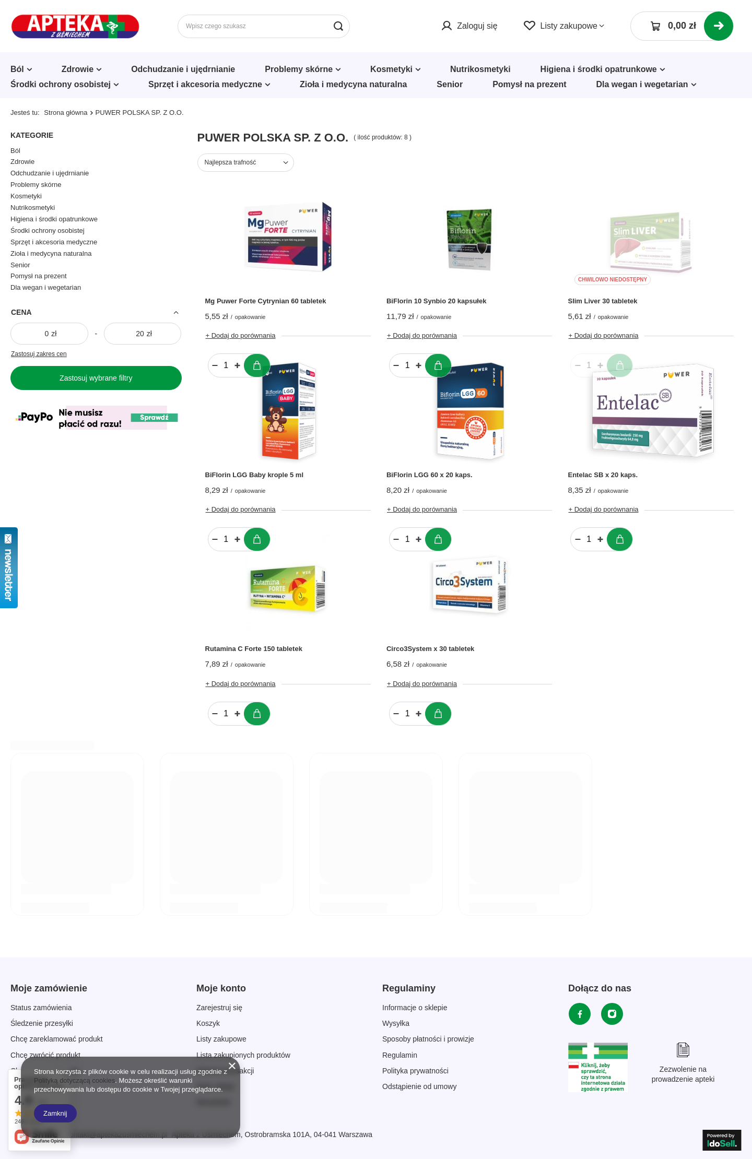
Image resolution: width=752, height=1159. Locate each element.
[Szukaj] (338, 26)
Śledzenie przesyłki (41, 1023)
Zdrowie (77, 69)
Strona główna (65, 112)
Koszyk (208, 1023)
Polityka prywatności (415, 1071)
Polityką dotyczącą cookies (74, 1080)
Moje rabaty (215, 1086)
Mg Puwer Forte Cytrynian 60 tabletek (265, 301)
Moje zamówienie (48, 988)
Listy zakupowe (568, 25)
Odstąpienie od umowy (419, 1086)
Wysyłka (395, 1023)
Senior (450, 84)
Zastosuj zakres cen (39, 354)
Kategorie (31, 135)
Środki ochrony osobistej (60, 84)
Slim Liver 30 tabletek (602, 301)
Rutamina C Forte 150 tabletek (253, 649)
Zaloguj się (477, 25)
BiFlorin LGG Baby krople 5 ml (254, 475)
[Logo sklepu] (75, 26)
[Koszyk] (682, 26)
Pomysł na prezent (529, 84)
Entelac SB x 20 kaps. (603, 475)
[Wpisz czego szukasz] (264, 26)
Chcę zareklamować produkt (56, 1039)
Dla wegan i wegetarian (642, 84)
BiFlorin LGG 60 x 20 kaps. (429, 475)
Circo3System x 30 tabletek (430, 649)
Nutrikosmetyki (480, 69)
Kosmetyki (391, 69)
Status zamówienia (41, 1007)
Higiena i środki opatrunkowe (598, 69)
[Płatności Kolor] (96, 432)
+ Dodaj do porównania (241, 335)
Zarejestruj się (219, 1007)
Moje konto (221, 988)
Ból (17, 69)
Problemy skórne (299, 69)
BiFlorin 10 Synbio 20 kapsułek (436, 301)
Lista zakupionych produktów (243, 1055)
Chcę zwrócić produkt (45, 1055)
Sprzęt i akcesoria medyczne (205, 84)
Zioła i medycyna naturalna (353, 84)
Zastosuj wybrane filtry (96, 378)
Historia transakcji (225, 1071)
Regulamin (399, 1055)
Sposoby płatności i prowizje (428, 1039)
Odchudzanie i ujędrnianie (183, 69)
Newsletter (213, 1102)
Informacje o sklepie (415, 1007)
